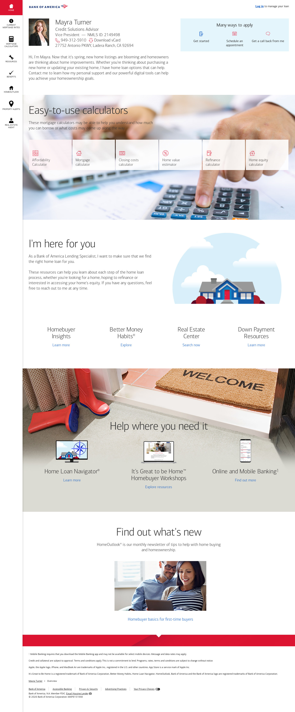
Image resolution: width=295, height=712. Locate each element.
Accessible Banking (62, 689)
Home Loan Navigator (72, 472)
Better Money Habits (126, 333)
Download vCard (104, 40)
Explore (126, 345)
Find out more (230, 481)
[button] (11, 23)
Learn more (61, 345)
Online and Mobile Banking (244, 472)
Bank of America (37, 689)
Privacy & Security (88, 689)
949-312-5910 (70, 40)
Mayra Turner (35, 681)
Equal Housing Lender (77, 693)
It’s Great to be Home (158, 475)
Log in (259, 6)
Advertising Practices (115, 689)
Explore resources (158, 487)
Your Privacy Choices (144, 689)
